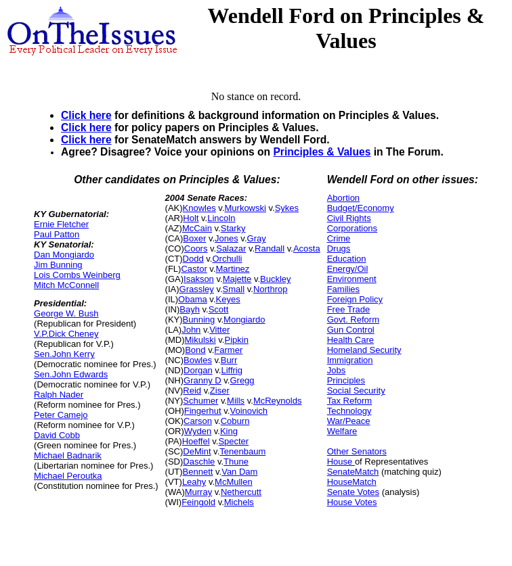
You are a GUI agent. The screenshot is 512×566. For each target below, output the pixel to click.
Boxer (194, 238)
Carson (198, 421)
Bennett (198, 472)
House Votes (352, 502)
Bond (195, 350)
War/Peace (348, 421)
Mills (235, 401)
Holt (190, 218)
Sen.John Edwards (71, 374)
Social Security (356, 390)
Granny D (202, 380)
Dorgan (198, 370)
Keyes (228, 299)
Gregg (242, 380)
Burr (229, 360)
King (229, 431)
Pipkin (236, 340)
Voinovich (249, 411)
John (191, 330)
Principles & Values (321, 152)
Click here (86, 115)
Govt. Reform (353, 319)
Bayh (189, 309)
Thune (236, 461)
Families (343, 289)
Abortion (343, 198)
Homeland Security (364, 350)
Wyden (197, 431)
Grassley (196, 289)
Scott (219, 309)
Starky (233, 228)
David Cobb (57, 435)
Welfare (342, 431)
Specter (233, 441)
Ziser (220, 390)
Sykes (287, 208)
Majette (237, 279)
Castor (194, 269)
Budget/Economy (360, 208)
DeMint (197, 451)
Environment (352, 279)
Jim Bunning (58, 265)
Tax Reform (349, 401)
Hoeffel (196, 441)
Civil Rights (349, 218)
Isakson (199, 279)
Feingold (198, 502)
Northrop (270, 289)
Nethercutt (241, 492)
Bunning (199, 319)
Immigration (350, 360)
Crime (339, 238)
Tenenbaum (242, 451)
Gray (256, 238)
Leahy (194, 482)
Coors (196, 248)
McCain (197, 228)
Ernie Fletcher (61, 224)
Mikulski (199, 340)
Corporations (352, 228)
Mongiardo (244, 319)
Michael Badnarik (68, 455)
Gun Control (351, 330)
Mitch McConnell (66, 285)
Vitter (219, 330)
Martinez (233, 269)
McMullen (234, 482)
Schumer (200, 401)
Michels (239, 502)
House (341, 461)
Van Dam (239, 472)
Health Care (350, 340)
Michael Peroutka (68, 476)
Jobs (336, 370)
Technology (349, 411)
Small (234, 289)
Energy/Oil (347, 269)
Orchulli (227, 259)
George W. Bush (66, 313)
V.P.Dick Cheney (66, 334)
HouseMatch (352, 482)
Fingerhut (202, 411)
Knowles (199, 208)
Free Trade (348, 309)
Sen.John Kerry (64, 354)
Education (346, 259)
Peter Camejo (60, 415)
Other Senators (357, 451)
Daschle (199, 461)
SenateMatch (353, 472)
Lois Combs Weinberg (77, 275)
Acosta (306, 248)
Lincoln (221, 218)
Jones (226, 238)
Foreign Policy (355, 299)
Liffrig (231, 370)
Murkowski (245, 208)
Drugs (339, 248)
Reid (192, 390)
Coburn (235, 421)
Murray (198, 492)
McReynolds (277, 401)
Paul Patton (56, 234)
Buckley (275, 279)
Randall (269, 248)
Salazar (231, 248)
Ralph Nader (58, 395)
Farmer (228, 350)
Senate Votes (353, 492)
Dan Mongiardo (64, 255)
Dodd (193, 259)
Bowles (198, 360)
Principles (346, 380)
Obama (192, 299)
